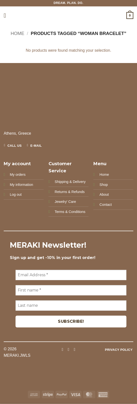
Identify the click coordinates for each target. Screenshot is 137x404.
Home (17, 33)
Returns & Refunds (70, 192)
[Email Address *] (71, 275)
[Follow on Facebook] (62, 349)
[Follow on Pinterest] (74, 349)
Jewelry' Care (65, 202)
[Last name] (71, 305)
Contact (106, 205)
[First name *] (71, 290)
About (104, 194)
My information (21, 185)
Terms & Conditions (70, 212)
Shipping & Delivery (70, 182)
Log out (16, 194)
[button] (7, 15)
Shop (104, 185)
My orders (18, 175)
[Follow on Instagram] (68, 349)
